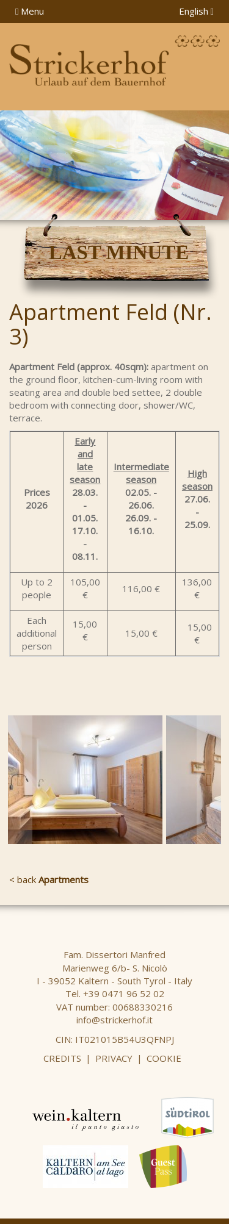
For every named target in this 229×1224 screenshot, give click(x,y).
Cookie (164, 1058)
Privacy (114, 1058)
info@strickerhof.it (114, 1020)
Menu (29, 11)
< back (49, 879)
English (196, 11)
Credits (62, 1058)
